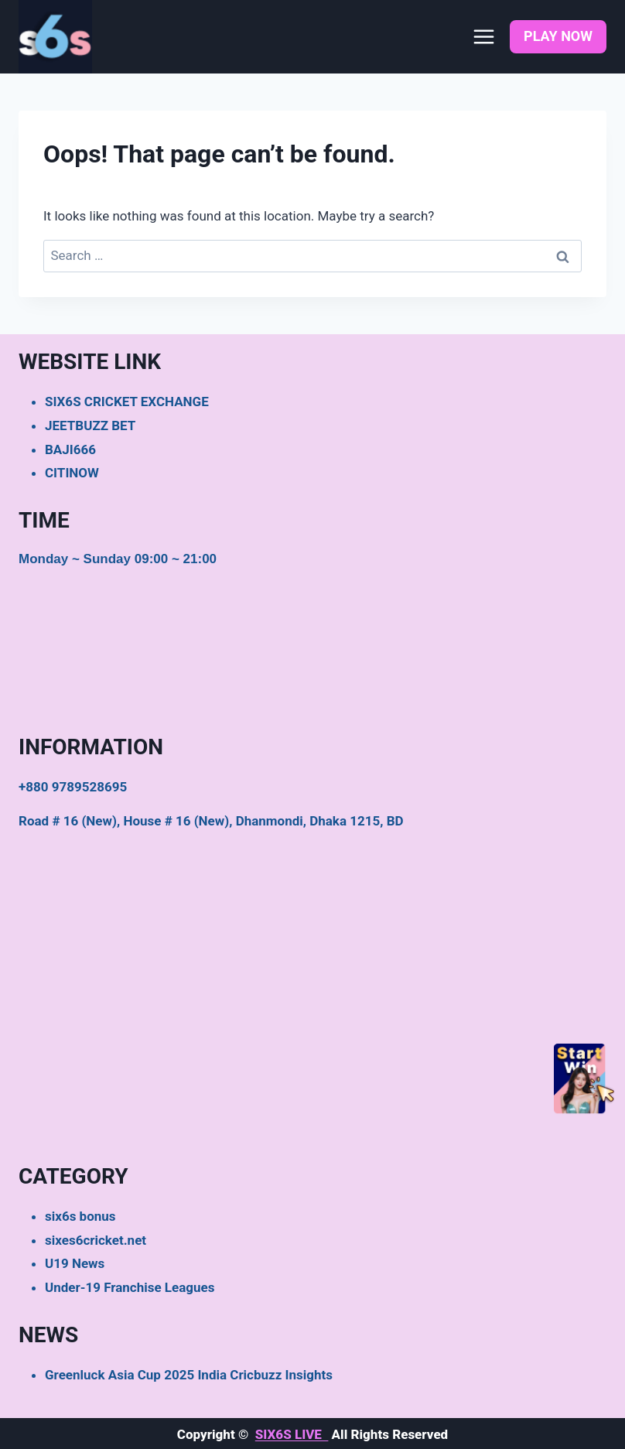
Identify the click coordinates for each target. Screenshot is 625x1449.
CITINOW (72, 472)
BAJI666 (70, 449)
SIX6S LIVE (292, 1434)
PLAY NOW (558, 36)
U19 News (74, 1263)
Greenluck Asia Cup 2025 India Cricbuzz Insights (189, 1374)
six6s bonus (80, 1216)
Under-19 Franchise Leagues (129, 1287)
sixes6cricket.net (95, 1240)
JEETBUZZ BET (90, 425)
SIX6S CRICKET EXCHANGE (127, 401)
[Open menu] (483, 36)
